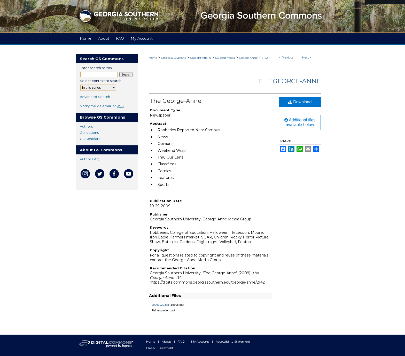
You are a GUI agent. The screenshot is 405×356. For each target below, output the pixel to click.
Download (300, 102)
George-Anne (248, 58)
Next (305, 57)
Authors (86, 126)
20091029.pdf (160, 304)
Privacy (151, 348)
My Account (200, 341)
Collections (89, 132)
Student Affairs (200, 58)
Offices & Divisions (173, 58)
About (167, 341)
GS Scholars (90, 139)
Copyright (166, 348)
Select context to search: (101, 81)
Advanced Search (95, 97)
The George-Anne (289, 81)
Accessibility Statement (233, 341)
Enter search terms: (96, 68)
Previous (287, 57)
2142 (265, 58)
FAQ (181, 341)
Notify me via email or (102, 106)
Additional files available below (300, 122)
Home (153, 58)
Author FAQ (89, 159)
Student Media (225, 58)
